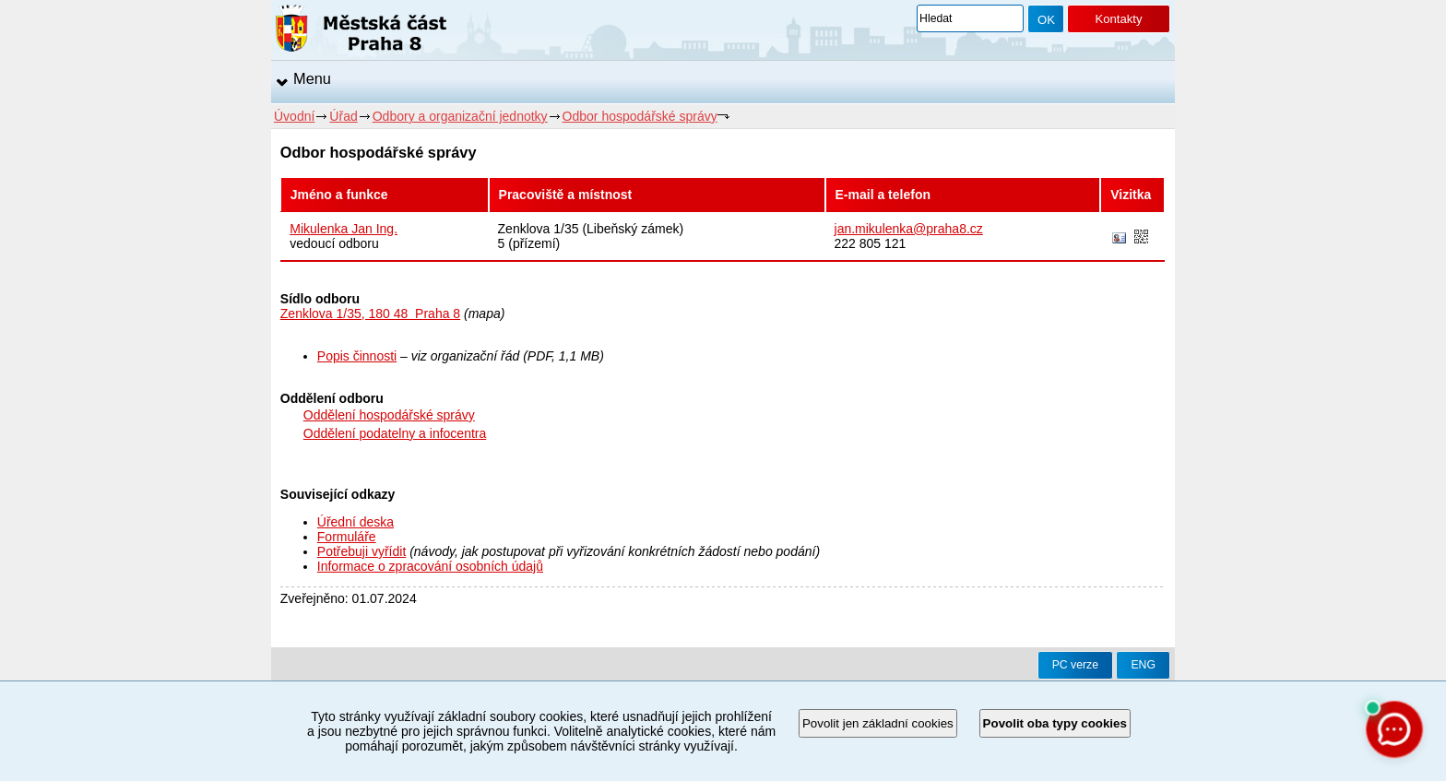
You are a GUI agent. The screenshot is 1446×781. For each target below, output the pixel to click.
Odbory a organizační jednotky (460, 116)
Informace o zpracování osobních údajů (430, 566)
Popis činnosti (357, 356)
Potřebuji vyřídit (361, 551)
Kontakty (1118, 19)
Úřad (343, 116)
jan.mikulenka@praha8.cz (909, 228)
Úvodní (294, 116)
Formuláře (346, 536)
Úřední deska (355, 522)
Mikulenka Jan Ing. (343, 228)
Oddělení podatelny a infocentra (394, 433)
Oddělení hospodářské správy (389, 415)
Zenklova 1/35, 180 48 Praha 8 (370, 313)
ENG (1143, 664)
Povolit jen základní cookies (878, 723)
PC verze (1075, 664)
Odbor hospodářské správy (640, 116)
